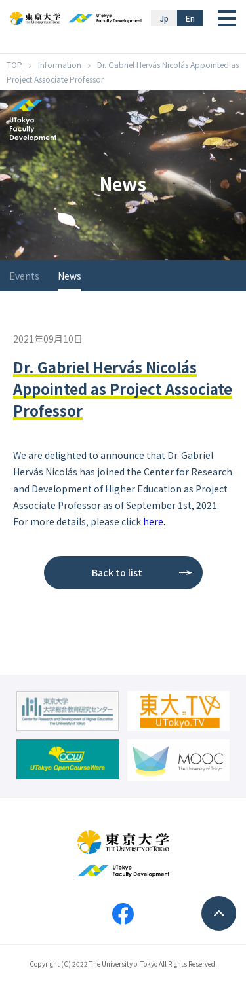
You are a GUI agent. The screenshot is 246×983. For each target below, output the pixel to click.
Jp (164, 18)
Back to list (117, 572)
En (190, 18)
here (153, 521)
